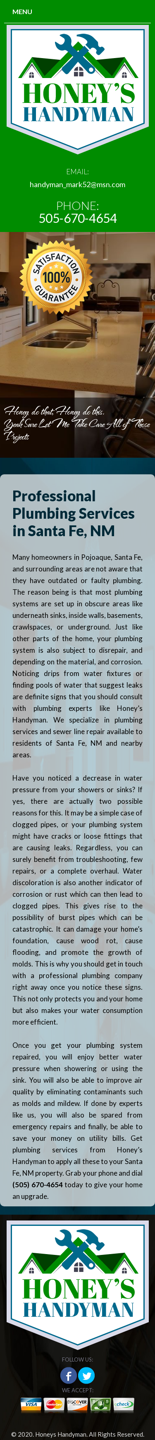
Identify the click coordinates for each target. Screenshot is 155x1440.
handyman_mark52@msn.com (77, 184)
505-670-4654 (77, 217)
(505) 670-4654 (37, 1184)
